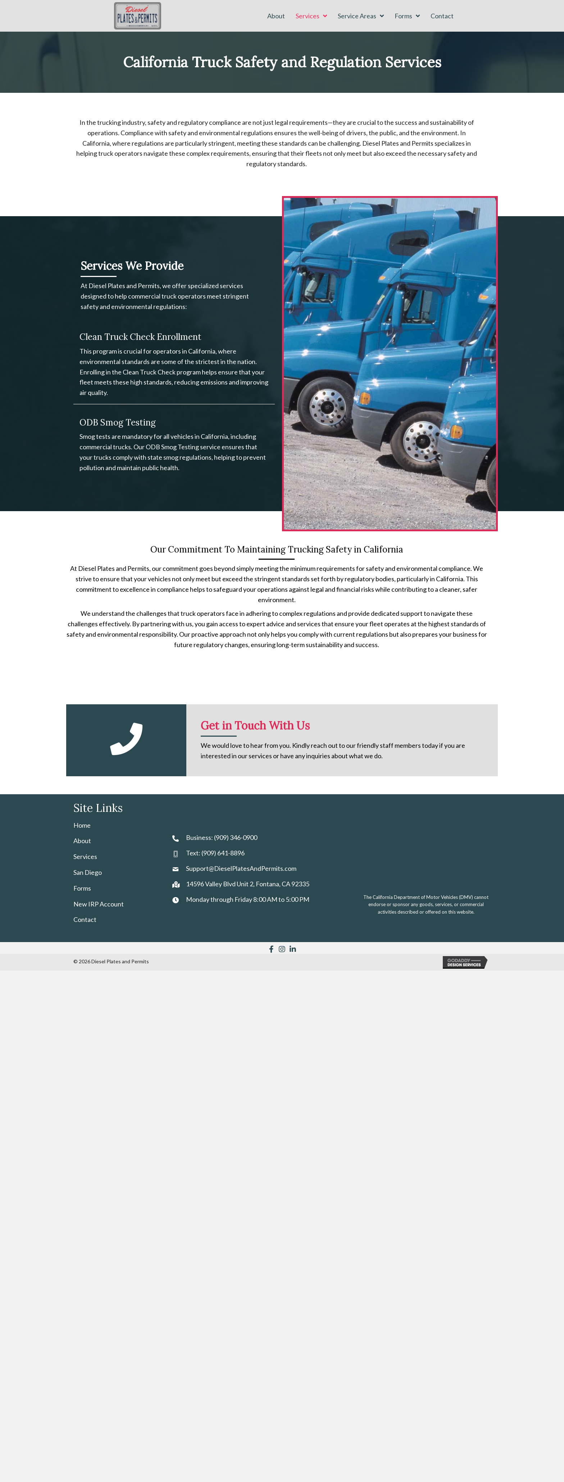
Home (82, 825)
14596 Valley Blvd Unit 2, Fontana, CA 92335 (247, 884)
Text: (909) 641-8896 (215, 853)
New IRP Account (98, 904)
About (82, 841)
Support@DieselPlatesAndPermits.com (241, 868)
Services (85, 856)
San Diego (87, 872)
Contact (84, 919)
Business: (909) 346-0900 (221, 837)
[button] (271, 949)
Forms (82, 888)
